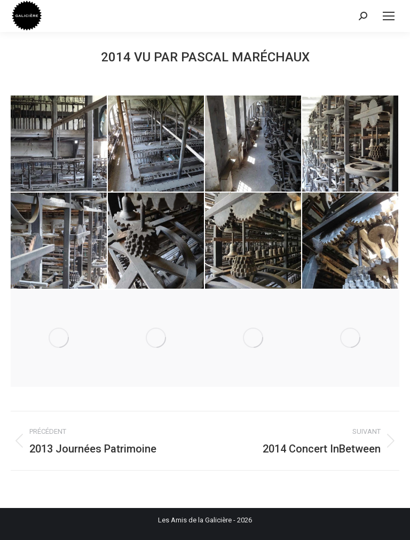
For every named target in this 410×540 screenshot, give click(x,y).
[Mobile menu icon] (388, 16)
